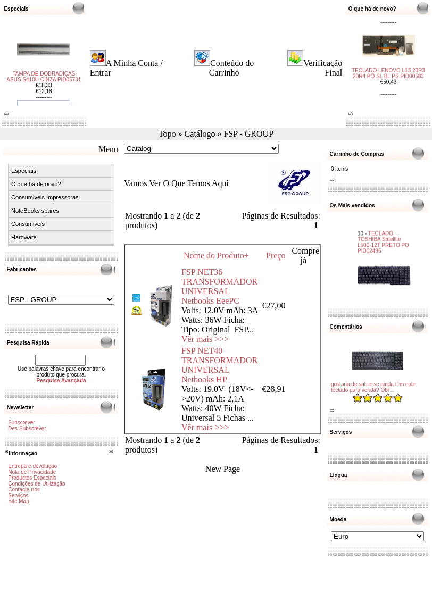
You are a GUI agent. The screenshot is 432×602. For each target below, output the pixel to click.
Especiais (23, 171)
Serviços (18, 495)
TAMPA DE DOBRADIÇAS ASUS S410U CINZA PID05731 (43, 80)
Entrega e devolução (32, 466)
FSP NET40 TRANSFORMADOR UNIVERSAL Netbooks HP (219, 365)
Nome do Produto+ (216, 255)
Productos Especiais (32, 478)
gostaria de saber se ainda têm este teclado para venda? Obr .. (373, 387)
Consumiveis (28, 224)
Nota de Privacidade (32, 472)
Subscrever (21, 422)
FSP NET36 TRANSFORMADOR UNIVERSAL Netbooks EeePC (219, 286)
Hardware (24, 237)
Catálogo (200, 133)
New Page (222, 468)
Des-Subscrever (27, 428)
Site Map (18, 501)
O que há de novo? (36, 184)
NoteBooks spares (35, 210)
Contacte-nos (23, 489)
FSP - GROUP (248, 133)
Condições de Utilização (36, 484)
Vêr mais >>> (205, 339)
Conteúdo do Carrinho (231, 67)
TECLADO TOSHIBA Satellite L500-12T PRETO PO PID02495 (383, 237)
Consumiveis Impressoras (45, 197)
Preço (275, 255)
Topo (167, 133)
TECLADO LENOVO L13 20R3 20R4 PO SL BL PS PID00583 (388, 70)
